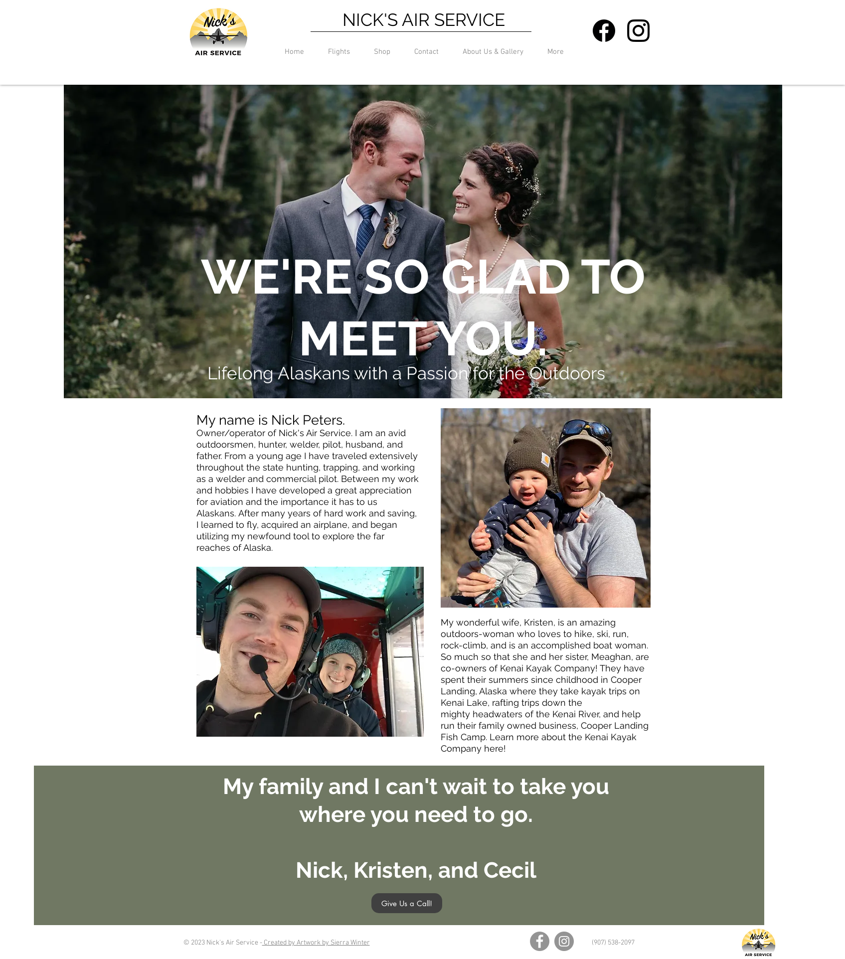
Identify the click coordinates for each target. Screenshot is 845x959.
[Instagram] (564, 941)
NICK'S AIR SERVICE (423, 19)
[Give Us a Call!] (406, 903)
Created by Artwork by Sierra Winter (316, 943)
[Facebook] (539, 941)
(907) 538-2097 (613, 943)
